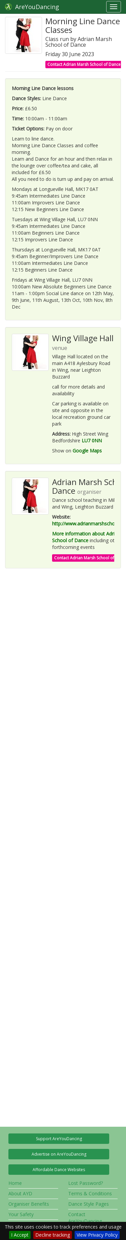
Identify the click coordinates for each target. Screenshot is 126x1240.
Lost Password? (85, 1183)
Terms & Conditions (90, 1193)
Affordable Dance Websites (59, 1169)
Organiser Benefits (28, 1204)
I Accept (20, 1235)
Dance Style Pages (88, 1204)
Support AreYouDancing (59, 1139)
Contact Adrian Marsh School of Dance (84, 64)
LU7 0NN (92, 440)
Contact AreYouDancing (85, 1217)
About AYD (20, 1193)
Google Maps (87, 450)
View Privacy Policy (97, 1235)
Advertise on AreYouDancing (59, 1154)
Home (15, 1183)
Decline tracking (52, 1235)
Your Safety (21, 1214)
